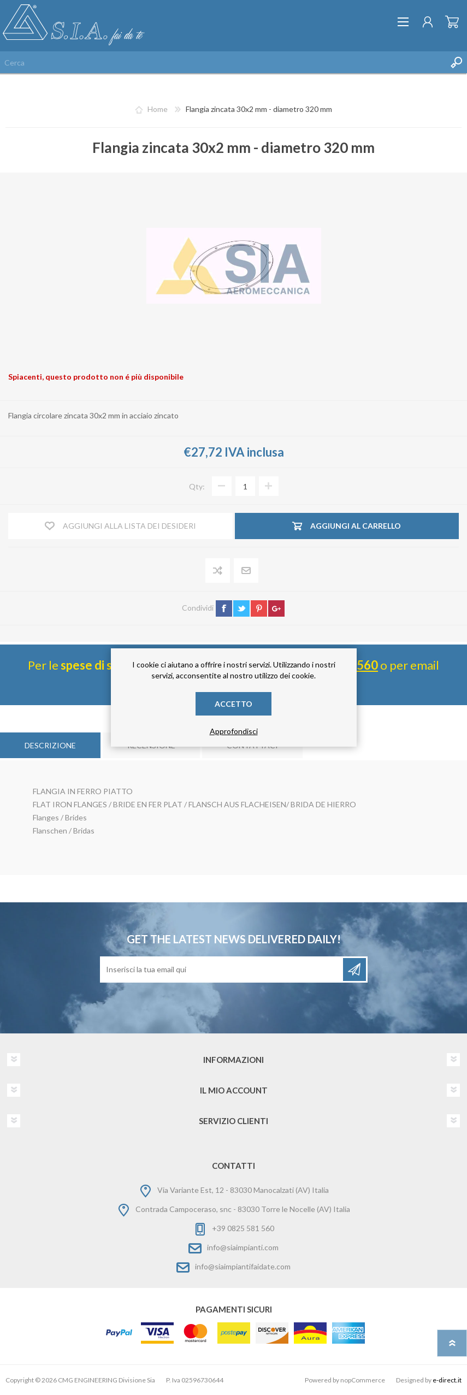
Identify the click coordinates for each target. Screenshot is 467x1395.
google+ (276, 608)
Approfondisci (234, 731)
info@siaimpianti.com (243, 1247)
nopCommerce (362, 1380)
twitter (241, 608)
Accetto (233, 703)
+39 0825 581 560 (243, 1228)
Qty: (197, 486)
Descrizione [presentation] (50, 745)
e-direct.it (447, 1380)
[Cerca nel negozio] (222, 62)
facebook (224, 608)
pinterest (259, 608)
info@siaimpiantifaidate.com (243, 1266)
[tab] (50, 745)
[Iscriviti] (222, 969)
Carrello (452, 22)
